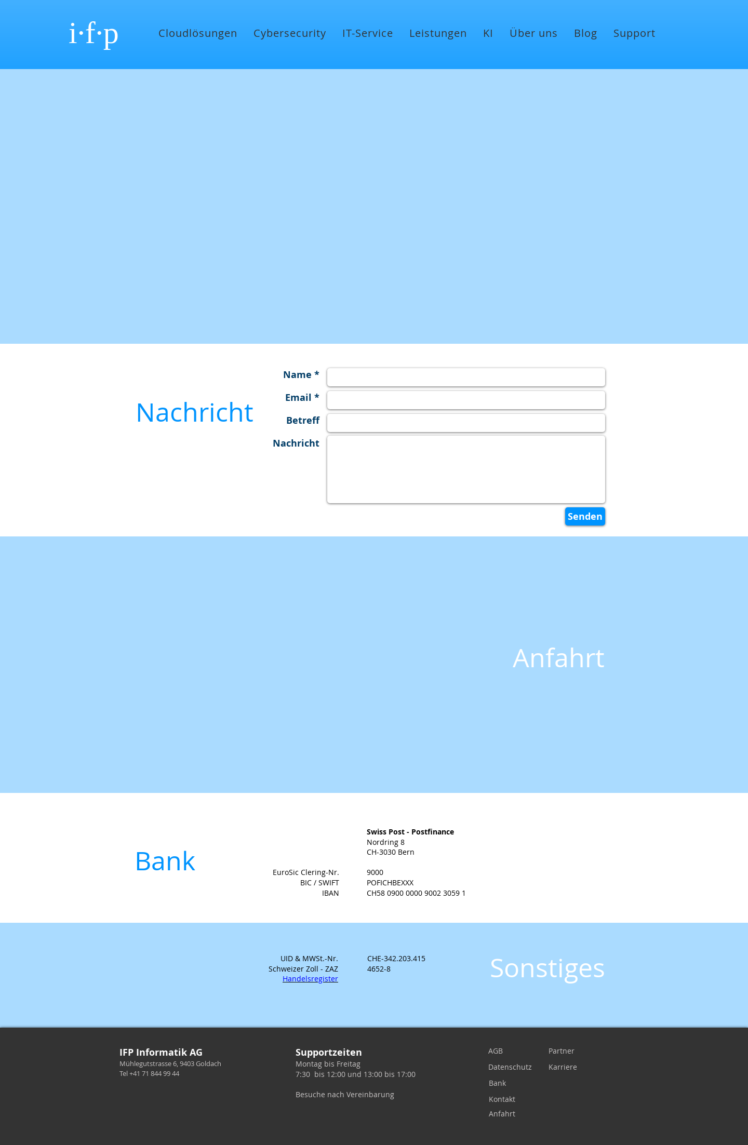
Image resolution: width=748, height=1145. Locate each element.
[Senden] (585, 516)
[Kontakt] (504, 1099)
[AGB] (503, 1051)
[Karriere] (564, 1067)
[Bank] (504, 1083)
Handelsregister (310, 979)
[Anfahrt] (504, 1114)
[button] (197, 33)
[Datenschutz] (510, 1067)
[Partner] (564, 1051)
